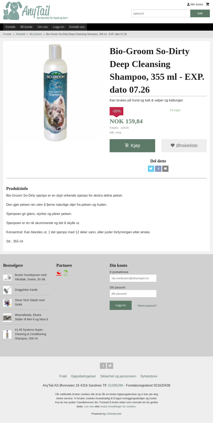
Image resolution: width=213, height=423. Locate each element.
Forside (10, 27)
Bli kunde (27, 27)
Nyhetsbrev (149, 377)
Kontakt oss (76, 27)
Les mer (89, 407)
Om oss (43, 27)
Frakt (63, 377)
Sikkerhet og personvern (118, 377)
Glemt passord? (147, 306)
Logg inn (58, 27)
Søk (200, 13)
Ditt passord (117, 287)
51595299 (115, 386)
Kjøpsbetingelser (83, 377)
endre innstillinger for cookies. (118, 407)
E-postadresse (119, 272)
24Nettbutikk (113, 414)
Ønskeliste (184, 145)
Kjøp (132, 145)
